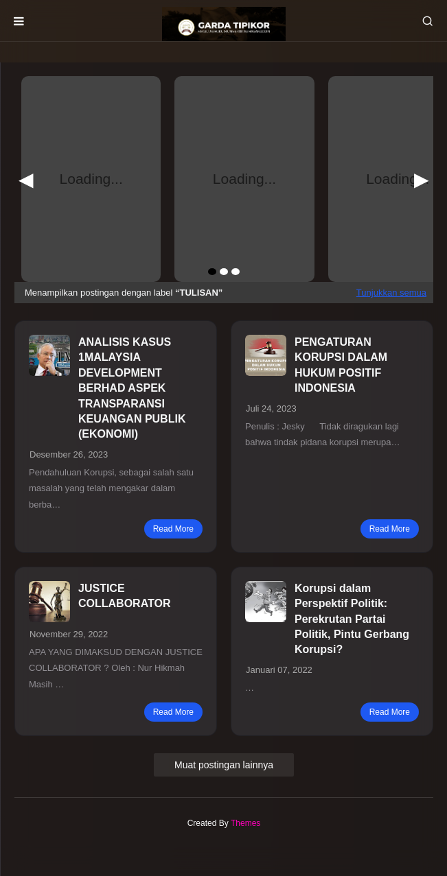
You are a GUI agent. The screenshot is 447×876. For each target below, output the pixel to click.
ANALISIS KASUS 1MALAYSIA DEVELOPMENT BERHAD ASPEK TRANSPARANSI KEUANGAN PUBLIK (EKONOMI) (131, 388)
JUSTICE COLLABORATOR (124, 595)
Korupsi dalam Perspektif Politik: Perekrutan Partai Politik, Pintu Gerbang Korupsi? (352, 619)
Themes (245, 823)
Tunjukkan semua (391, 292)
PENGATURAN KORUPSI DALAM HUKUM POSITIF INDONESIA (341, 365)
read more (173, 529)
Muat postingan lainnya (223, 764)
